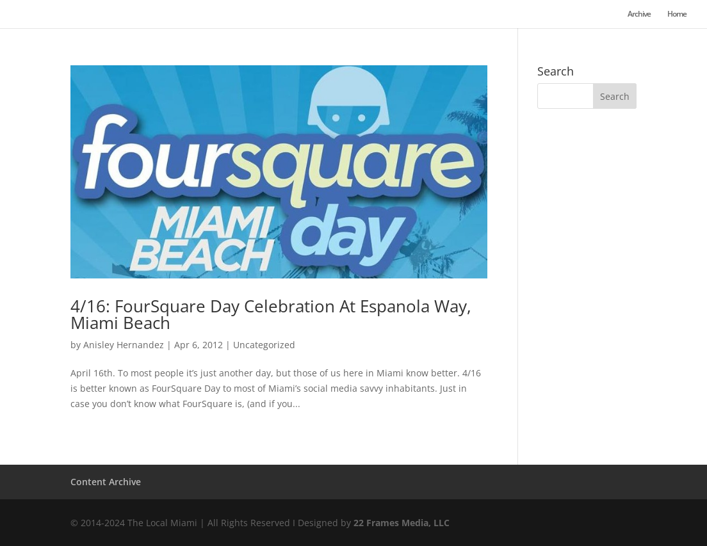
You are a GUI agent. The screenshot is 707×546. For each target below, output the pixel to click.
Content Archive (105, 482)
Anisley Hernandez (123, 345)
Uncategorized (264, 345)
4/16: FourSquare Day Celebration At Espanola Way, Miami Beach (270, 314)
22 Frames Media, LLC (402, 523)
